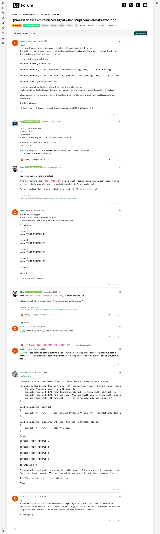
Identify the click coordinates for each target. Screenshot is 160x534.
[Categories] (3, 3)
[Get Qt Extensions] (3, 38)
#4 (120, 210)
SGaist (22, 167)
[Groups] (3, 28)
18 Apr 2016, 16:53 (39, 497)
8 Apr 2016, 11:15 (55, 292)
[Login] (156, 3)
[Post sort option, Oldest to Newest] (22, 33)
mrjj (21, 121)
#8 (120, 372)
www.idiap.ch (35, 196)
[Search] (3, 33)
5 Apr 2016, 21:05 (55, 167)
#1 (120, 41)
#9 (120, 497)
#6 (120, 326)
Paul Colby (24, 372)
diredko (22, 41)
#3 (120, 167)
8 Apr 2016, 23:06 (41, 372)
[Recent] (3, 8)
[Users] (3, 23)
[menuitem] (156, 3)
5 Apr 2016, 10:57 (39, 41)
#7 (120, 349)
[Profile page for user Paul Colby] (15, 374)
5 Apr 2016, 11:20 (53, 121)
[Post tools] (119, 114)
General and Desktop (31, 25)
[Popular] (3, 18)
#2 (120, 121)
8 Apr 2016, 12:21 (39, 326)
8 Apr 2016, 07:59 (39, 210)
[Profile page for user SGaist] (15, 169)
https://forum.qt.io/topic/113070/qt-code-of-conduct (60, 198)
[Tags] (3, 13)
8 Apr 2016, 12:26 (39, 349)
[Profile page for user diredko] (15, 43)
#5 (120, 292)
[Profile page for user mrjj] (15, 123)
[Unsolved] (3, 43)
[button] (3, 531)
